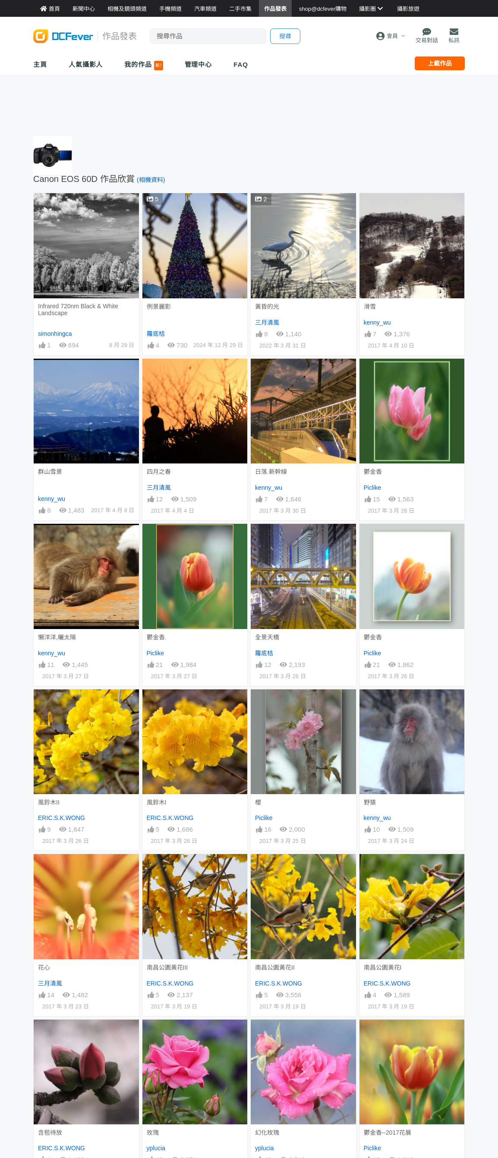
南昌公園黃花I (383, 967)
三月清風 (267, 322)
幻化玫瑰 (267, 1132)
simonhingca (55, 333)
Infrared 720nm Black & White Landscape (78, 309)
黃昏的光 (267, 306)
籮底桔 (156, 333)
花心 (44, 967)
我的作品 (143, 65)
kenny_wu (377, 322)
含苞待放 (50, 1132)
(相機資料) (151, 179)
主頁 (40, 64)
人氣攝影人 (86, 64)
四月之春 (159, 471)
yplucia (156, 1148)
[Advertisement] (249, 103)
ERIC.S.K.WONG (61, 817)
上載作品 (440, 63)
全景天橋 (267, 637)
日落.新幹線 (271, 471)
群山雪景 (50, 471)
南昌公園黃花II (275, 967)
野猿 (370, 802)
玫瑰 (153, 1132)
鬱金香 (373, 471)
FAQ (240, 64)
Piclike (372, 487)
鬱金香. (157, 637)
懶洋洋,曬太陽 (57, 637)
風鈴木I (157, 802)
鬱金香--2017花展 (387, 1132)
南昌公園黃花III (167, 967)
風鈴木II (49, 802)
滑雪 (370, 306)
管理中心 (198, 64)
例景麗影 (159, 306)
